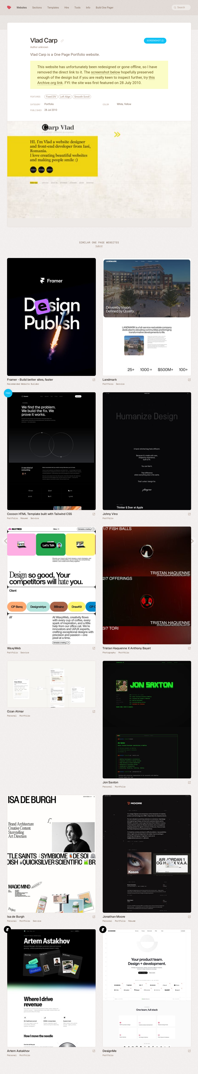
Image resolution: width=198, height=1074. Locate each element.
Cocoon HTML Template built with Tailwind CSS (39, 514)
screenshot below (105, 72)
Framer (7, 929)
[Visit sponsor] (93, 380)
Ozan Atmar (15, 711)
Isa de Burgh (15, 917)
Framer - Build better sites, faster (30, 380)
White (120, 104)
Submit (99, 246)
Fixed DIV (51, 96)
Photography (109, 653)
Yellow (127, 104)
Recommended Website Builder (23, 384)
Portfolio (49, 104)
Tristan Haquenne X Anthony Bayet (127, 648)
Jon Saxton (110, 782)
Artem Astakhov (18, 1051)
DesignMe (109, 1051)
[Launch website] (189, 380)
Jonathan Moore (114, 917)
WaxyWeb (14, 648)
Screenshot (155, 40)
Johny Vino (110, 514)
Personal (12, 716)
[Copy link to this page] (62, 41)
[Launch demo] (93, 514)
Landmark (110, 380)
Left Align (65, 96)
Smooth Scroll (81, 96)
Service (120, 384)
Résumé (24, 518)
